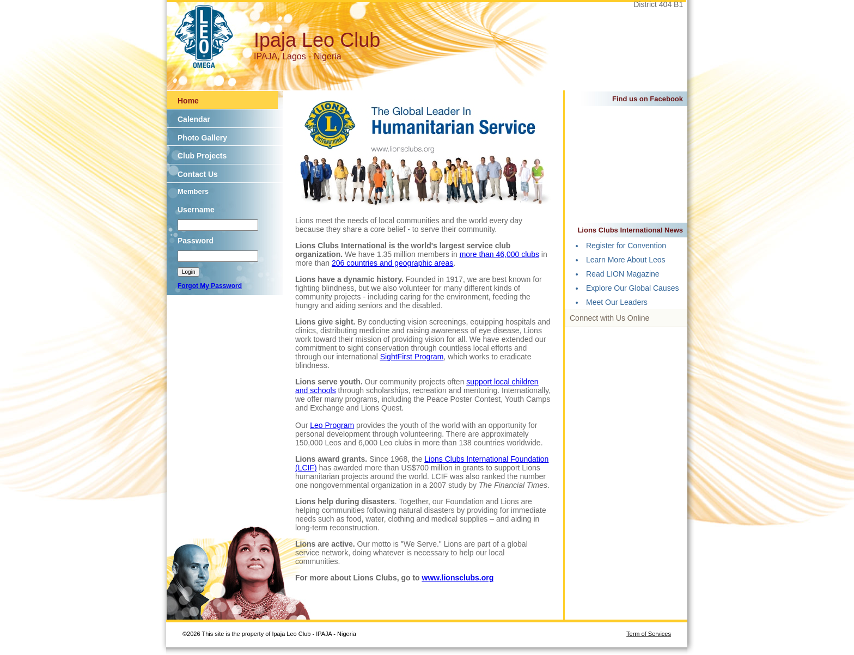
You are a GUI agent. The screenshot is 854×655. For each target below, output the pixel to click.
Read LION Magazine (623, 274)
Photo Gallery (202, 137)
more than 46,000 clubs (499, 254)
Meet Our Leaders (617, 302)
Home (188, 100)
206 (339, 263)
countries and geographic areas (399, 263)
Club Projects (202, 155)
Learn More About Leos (626, 259)
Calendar (194, 119)
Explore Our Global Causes (632, 288)
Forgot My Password (210, 286)
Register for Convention (626, 245)
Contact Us (198, 174)
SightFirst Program (412, 356)
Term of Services (648, 633)
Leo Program (332, 425)
